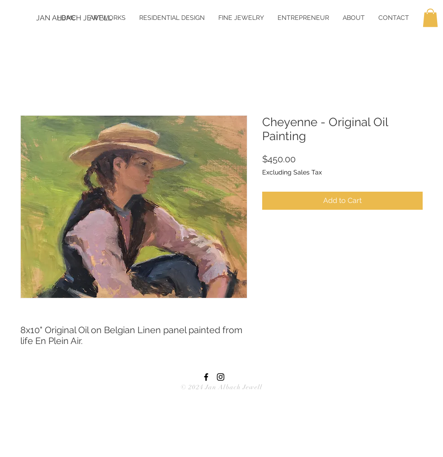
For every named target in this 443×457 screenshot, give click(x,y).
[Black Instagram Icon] (221, 377)
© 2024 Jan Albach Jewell (221, 387)
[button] (430, 18)
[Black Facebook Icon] (206, 377)
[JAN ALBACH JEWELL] (74, 18)
